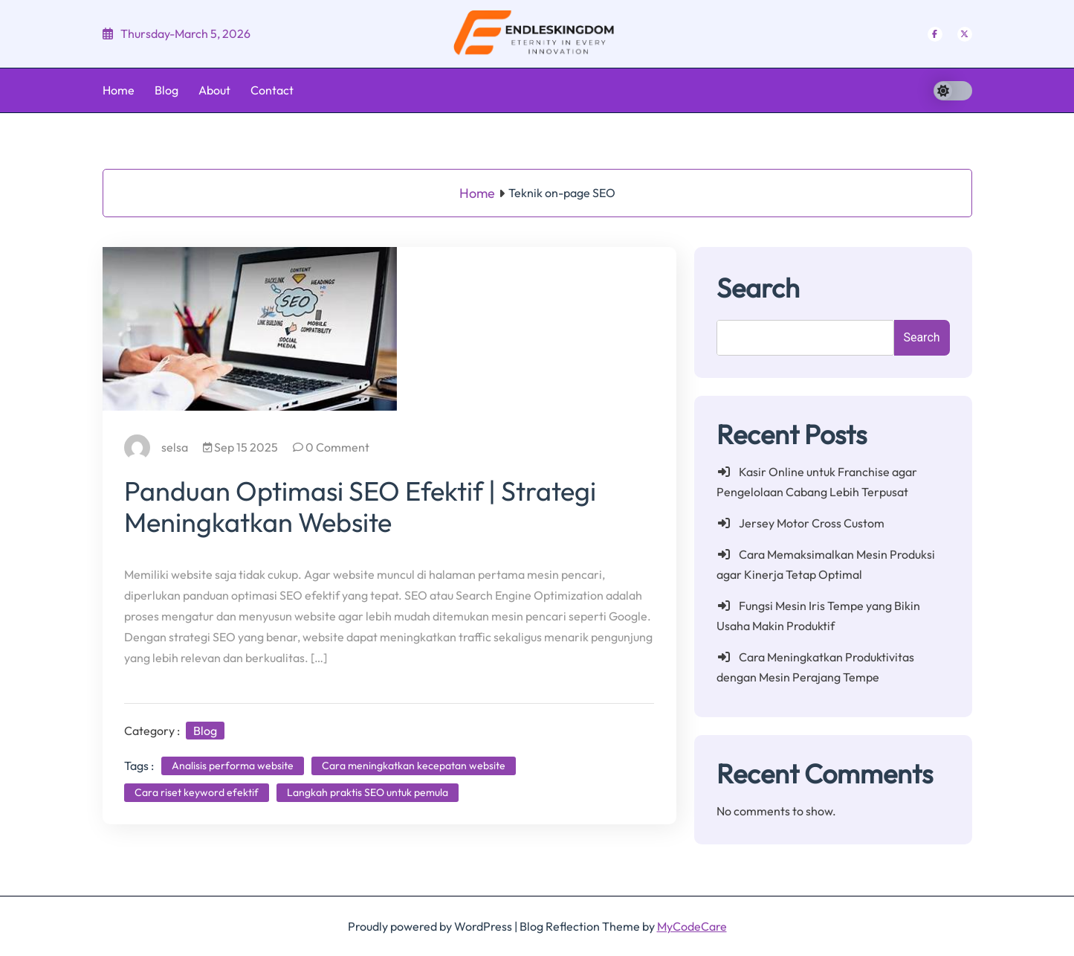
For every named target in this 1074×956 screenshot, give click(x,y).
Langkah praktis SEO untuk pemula (368, 792)
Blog (166, 90)
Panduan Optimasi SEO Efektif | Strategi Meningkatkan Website (361, 506)
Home (119, 90)
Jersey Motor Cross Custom (811, 523)
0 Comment (332, 447)
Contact (272, 90)
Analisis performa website (233, 765)
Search (758, 288)
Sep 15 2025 (241, 447)
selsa (157, 447)
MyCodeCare (692, 926)
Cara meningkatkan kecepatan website (414, 765)
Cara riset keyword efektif (197, 792)
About (214, 90)
